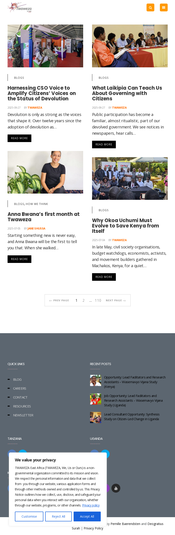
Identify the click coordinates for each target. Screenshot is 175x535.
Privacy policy (91, 505)
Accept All (87, 516)
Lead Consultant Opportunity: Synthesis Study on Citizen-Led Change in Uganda (131, 416)
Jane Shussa (36, 228)
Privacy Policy (93, 528)
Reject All (58, 516)
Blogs (19, 78)
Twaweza (35, 107)
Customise (29, 516)
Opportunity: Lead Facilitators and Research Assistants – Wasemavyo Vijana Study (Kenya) (134, 382)
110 (98, 300)
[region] (58, 489)
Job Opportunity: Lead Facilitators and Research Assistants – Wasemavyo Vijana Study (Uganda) (133, 400)
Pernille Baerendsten (125, 524)
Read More (19, 138)
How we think (37, 204)
